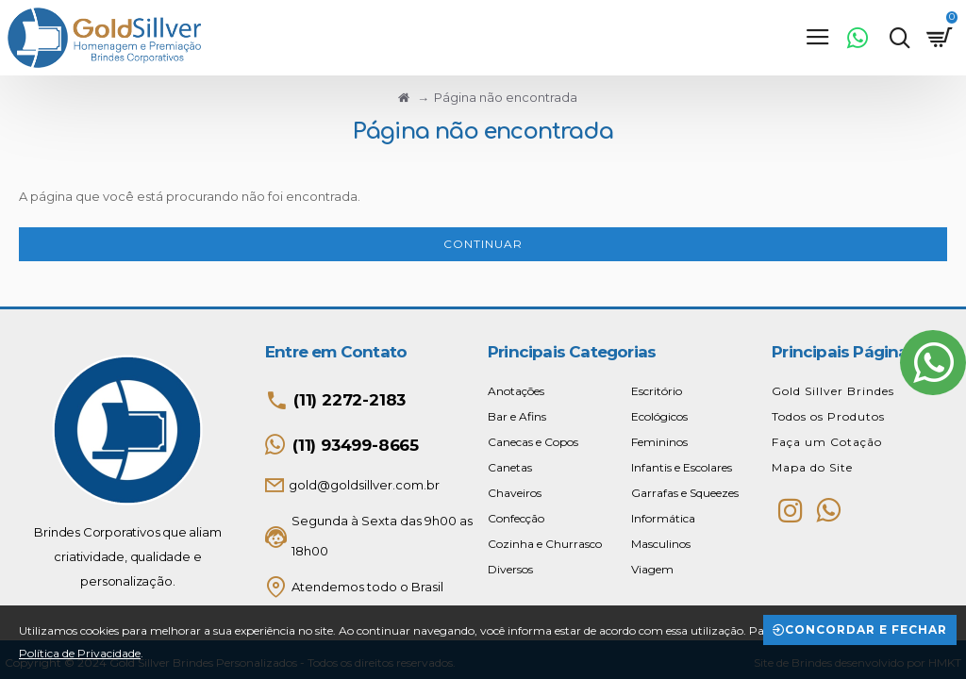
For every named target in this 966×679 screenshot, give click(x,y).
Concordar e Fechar (866, 629)
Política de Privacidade (80, 653)
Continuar (483, 244)
